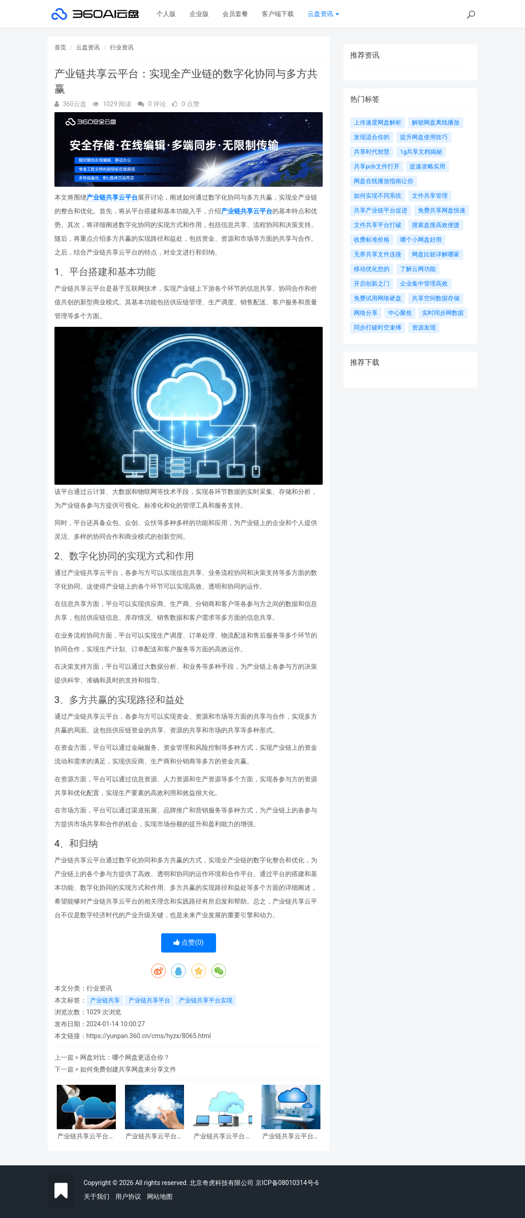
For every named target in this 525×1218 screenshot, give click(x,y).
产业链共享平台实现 (206, 1000)
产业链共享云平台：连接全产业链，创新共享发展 (154, 1136)
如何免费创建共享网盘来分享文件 (128, 1069)
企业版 (199, 13)
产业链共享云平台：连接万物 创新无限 (222, 1136)
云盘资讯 (323, 13)
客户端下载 (278, 13)
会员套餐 (235, 13)
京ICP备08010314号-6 (287, 1182)
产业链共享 (105, 1000)
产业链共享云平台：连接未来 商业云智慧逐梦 (291, 1136)
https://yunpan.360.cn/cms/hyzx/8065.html (149, 1035)
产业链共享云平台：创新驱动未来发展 (86, 1136)
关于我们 (96, 1196)
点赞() (188, 942)
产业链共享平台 (149, 1000)
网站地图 (160, 1196)
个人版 (166, 13)
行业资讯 (122, 47)
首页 (60, 47)
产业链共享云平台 (112, 197)
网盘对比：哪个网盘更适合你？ (125, 1057)
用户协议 (128, 1196)
